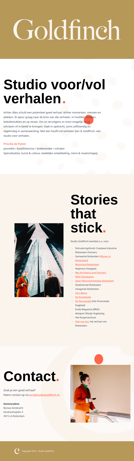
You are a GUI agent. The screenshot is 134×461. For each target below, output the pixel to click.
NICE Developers (84, 276)
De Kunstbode (83, 297)
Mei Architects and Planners (90, 272)
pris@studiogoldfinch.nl (44, 395)
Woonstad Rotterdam (87, 264)
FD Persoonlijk (83, 301)
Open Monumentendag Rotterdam (94, 280)
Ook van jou (81, 321)
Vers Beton (81, 293)
